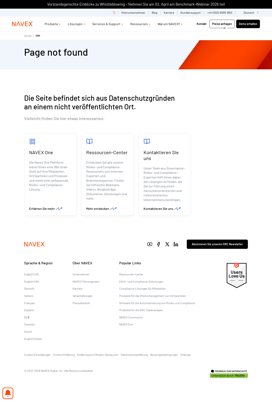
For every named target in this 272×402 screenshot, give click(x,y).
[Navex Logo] (22, 24)
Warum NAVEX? (169, 24)
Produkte (51, 24)
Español (29, 310)
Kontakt (202, 24)
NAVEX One (41, 152)
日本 (27, 317)
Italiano (28, 295)
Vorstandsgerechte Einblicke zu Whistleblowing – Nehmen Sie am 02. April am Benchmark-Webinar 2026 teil (136, 4)
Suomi (28, 331)
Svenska (29, 324)
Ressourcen (139, 24)
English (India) (33, 338)
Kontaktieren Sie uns (161, 155)
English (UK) (31, 281)
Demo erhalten (248, 24)
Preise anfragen (222, 24)
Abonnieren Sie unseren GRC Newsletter (217, 244)
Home (27, 35)
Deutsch (29, 288)
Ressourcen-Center (107, 152)
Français (29, 303)
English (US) (31, 274)
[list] (249, 12)
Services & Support (106, 24)
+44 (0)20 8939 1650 (219, 12)
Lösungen (75, 24)
